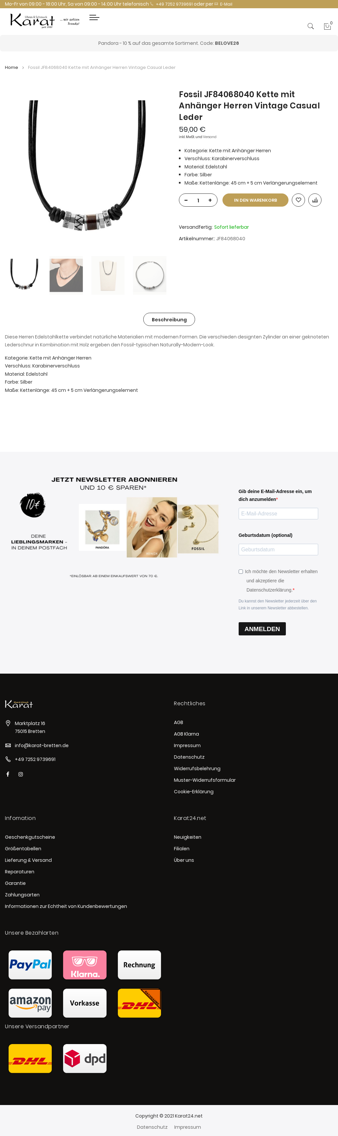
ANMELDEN (262, 629)
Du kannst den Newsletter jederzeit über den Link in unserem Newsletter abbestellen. (278, 604)
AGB (178, 722)
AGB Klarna (186, 734)
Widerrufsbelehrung (197, 768)
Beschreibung (169, 319)
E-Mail (223, 4)
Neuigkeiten (187, 837)
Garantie (15, 883)
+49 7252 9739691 (171, 4)
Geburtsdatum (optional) (265, 535)
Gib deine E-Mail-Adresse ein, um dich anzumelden (275, 495)
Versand (210, 136)
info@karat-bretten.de (42, 745)
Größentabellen (23, 848)
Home (11, 67)
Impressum (187, 745)
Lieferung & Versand (28, 860)
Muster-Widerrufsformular (205, 780)
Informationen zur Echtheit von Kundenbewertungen (66, 906)
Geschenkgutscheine (30, 837)
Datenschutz (189, 757)
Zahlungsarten (22, 894)
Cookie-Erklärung (194, 791)
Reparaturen (19, 871)
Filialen (181, 848)
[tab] (169, 319)
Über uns (184, 860)
